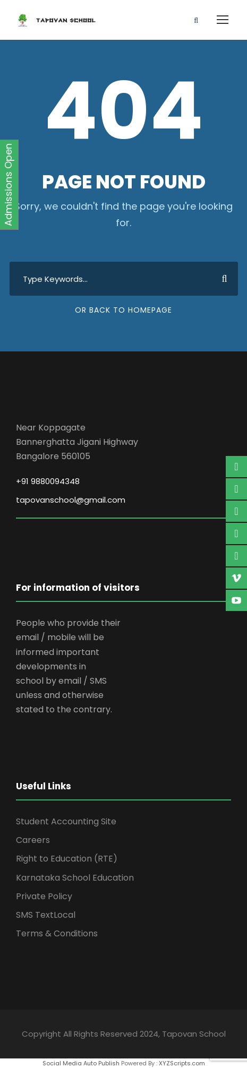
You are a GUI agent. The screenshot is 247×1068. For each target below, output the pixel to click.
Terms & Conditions (57, 933)
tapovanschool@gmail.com (70, 499)
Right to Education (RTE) (66, 858)
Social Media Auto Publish (81, 1063)
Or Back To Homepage (123, 310)
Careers (33, 840)
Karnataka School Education (75, 878)
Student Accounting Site (66, 821)
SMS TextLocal (45, 915)
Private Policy (44, 896)
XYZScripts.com (182, 1063)
